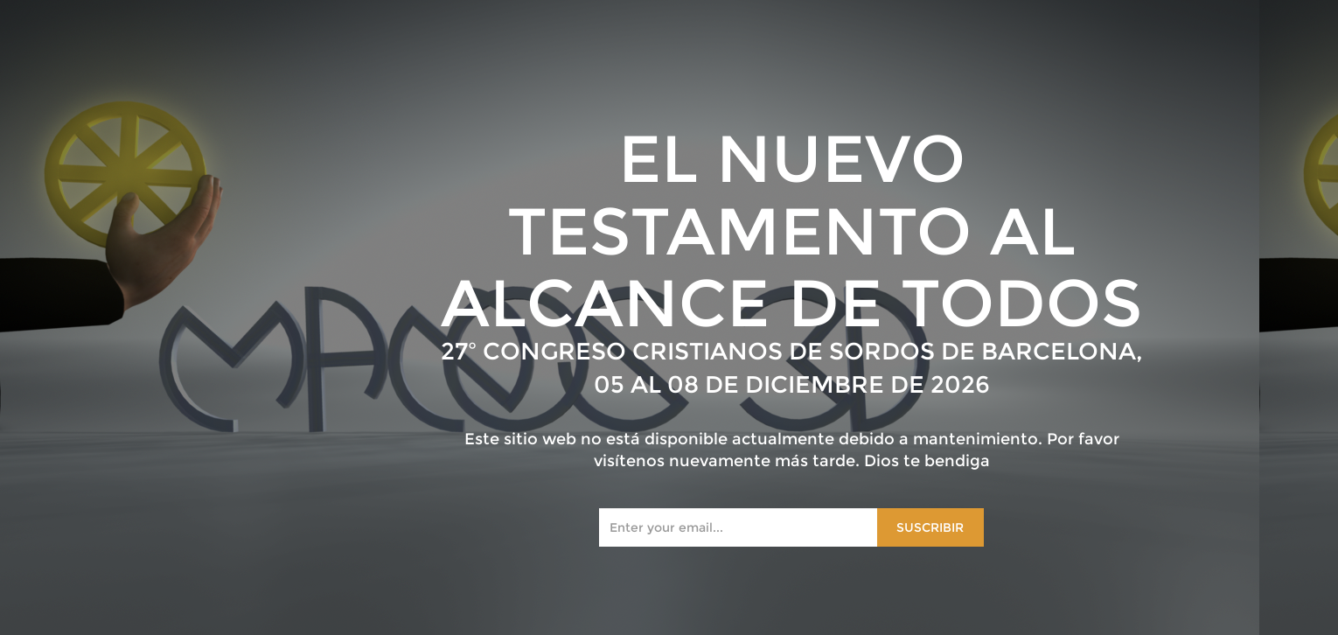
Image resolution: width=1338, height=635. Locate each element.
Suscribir (930, 527)
